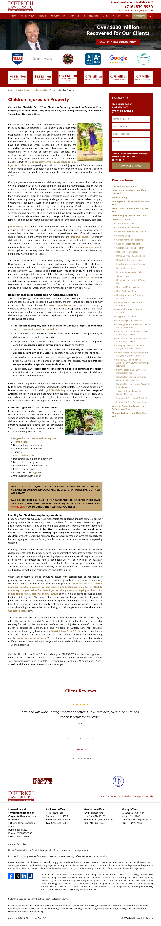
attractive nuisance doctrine (65, 305)
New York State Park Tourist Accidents (129, 311)
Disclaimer (111, 796)
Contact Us (139, 15)
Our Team (74, 15)
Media (105, 15)
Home (13, 15)
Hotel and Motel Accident (128, 287)
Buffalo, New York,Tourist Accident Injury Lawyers (132, 385)
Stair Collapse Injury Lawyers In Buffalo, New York (131, 371)
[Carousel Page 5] (93, 738)
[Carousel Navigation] (80, 738)
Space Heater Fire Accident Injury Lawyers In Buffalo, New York (132, 354)
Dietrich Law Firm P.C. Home (20, 6)
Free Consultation (122, 2)
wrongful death (17, 610)
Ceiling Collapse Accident (128, 243)
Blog (127, 15)
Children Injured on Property (130, 247)
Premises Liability (121, 219)
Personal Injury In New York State (129, 215)
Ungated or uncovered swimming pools (35, 438)
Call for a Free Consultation (118, 41)
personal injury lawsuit (44, 593)
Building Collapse (124, 235)
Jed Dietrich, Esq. (18, 226)
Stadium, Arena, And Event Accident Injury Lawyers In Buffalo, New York (132, 362)
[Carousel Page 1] (68, 738)
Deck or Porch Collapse (127, 251)
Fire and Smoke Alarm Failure (130, 272)
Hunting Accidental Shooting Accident (129, 297)
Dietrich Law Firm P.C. (64, 631)
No (123, 159)
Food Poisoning (119, 197)
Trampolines (20, 441)
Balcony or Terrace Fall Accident (131, 231)
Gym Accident (122, 276)
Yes (116, 159)
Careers (117, 15)
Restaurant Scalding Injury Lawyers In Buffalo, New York (132, 340)
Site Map (136, 796)
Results (42, 15)
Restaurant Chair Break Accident (131, 398)
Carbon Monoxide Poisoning (129, 239)
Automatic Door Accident (128, 227)
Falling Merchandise (125, 268)
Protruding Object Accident (129, 320)
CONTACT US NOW (131, 165)
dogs (34, 472)
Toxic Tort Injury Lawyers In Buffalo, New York (129, 392)
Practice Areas (91, 15)
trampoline (51, 329)
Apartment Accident (125, 223)
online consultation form (31, 637)
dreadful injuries (80, 236)
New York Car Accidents (124, 186)
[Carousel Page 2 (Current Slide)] (74, 738)
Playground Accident (126, 316)
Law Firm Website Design (137, 918)
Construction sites (23, 455)
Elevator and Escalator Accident (131, 264)
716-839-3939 (18, 506)
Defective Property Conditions (130, 256)
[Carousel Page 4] (87, 738)
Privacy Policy (124, 796)
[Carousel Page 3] (80, 738)
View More (80, 749)
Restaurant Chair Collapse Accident (133, 402)
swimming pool (32, 329)
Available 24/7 (144, 2)
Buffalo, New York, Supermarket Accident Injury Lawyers (131, 378)
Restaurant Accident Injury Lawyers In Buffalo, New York (133, 333)
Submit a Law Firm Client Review (80, 758)
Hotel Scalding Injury (126, 291)
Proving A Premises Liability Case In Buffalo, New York (133, 326)
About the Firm (58, 15)
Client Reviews (28, 15)
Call (10, 654)
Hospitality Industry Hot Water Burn (130, 282)
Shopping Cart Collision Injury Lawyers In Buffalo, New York (130, 347)
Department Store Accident (129, 260)
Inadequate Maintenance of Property (129, 304)
